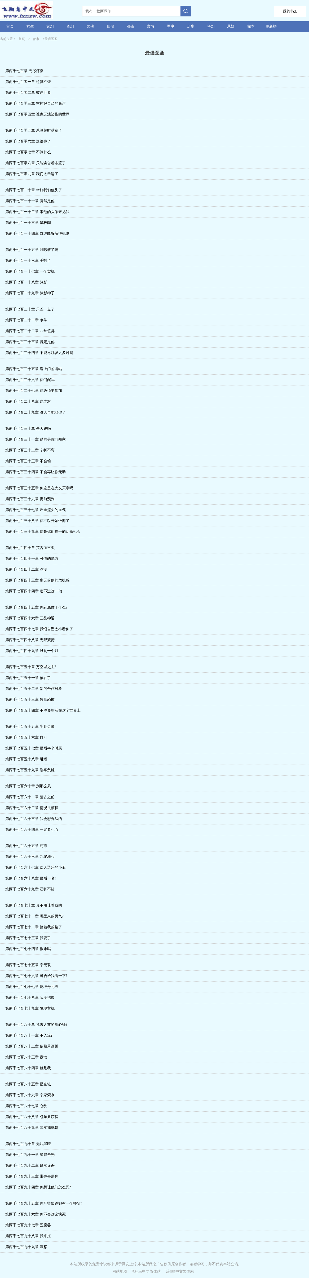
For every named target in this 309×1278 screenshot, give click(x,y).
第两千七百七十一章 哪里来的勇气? (34, 916)
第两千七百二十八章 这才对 (28, 401)
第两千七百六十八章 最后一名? (30, 878)
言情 (150, 26)
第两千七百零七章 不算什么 (28, 152)
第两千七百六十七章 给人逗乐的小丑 (35, 867)
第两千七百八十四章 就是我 (28, 1068)
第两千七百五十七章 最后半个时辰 (33, 748)
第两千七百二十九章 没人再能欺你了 (35, 412)
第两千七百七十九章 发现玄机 (30, 1008)
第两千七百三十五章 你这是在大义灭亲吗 (39, 488)
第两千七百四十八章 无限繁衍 (30, 640)
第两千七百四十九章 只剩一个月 (31, 651)
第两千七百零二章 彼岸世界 (28, 93)
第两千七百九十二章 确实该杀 (30, 1166)
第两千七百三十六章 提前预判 (30, 499)
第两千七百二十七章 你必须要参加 (33, 391)
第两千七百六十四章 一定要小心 (31, 830)
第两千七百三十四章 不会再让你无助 (35, 472)
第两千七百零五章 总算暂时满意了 (33, 130)
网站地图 (119, 1271)
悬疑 (231, 26)
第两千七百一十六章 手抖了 (28, 261)
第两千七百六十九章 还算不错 (30, 889)
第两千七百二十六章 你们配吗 (30, 380)
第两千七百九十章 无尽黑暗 (28, 1144)
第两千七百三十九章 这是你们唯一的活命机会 (43, 532)
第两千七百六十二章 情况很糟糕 (31, 808)
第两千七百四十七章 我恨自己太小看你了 (39, 629)
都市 (130, 26)
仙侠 (110, 26)
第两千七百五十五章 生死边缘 (30, 727)
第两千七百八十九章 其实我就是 (31, 1128)
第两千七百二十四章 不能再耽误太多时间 (39, 353)
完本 (251, 26)
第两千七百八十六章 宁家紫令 (30, 1095)
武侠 (90, 26)
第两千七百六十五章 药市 (26, 846)
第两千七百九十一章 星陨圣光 (30, 1155)
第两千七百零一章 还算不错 (28, 82)
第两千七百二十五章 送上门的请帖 (33, 369)
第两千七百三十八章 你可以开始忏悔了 (37, 521)
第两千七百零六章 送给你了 (28, 141)
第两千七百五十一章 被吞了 (28, 678)
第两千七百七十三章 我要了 (28, 938)
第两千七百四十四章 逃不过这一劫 (33, 591)
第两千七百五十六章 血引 (26, 737)
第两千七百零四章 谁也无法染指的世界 (37, 114)
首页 (10, 26)
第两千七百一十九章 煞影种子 (30, 293)
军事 (170, 26)
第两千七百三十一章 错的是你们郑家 (35, 439)
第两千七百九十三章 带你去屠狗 (31, 1176)
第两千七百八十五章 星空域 (28, 1084)
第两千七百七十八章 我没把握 (30, 998)
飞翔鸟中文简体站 (146, 1271)
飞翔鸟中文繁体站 (179, 1271)
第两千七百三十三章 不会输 (28, 461)
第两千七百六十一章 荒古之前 (30, 797)
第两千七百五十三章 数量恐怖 (30, 700)
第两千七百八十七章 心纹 (26, 1106)
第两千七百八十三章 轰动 (26, 1057)
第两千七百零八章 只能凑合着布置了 (35, 163)
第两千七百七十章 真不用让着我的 (33, 905)
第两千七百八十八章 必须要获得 (31, 1117)
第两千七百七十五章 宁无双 (28, 965)
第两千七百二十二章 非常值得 (30, 331)
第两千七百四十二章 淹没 (26, 569)
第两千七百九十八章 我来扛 (28, 1236)
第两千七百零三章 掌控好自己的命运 (35, 103)
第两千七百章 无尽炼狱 (24, 71)
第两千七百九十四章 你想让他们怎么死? (38, 1187)
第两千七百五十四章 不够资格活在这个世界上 (43, 710)
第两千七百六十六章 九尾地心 (30, 857)
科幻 (211, 26)
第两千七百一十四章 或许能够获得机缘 (37, 234)
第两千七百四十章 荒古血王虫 (30, 548)
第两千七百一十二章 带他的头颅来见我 (37, 212)
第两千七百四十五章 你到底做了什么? (36, 607)
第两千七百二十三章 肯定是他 (30, 342)
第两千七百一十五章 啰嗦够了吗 (31, 250)
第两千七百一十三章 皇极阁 (28, 223)
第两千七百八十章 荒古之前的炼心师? (36, 1025)
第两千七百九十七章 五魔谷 (28, 1225)
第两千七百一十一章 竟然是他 (30, 201)
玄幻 (50, 26)
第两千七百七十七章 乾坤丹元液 (31, 987)
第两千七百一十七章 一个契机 (30, 271)
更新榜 (271, 26)
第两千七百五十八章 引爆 (26, 759)
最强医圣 (51, 39)
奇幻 (70, 26)
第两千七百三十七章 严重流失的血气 (35, 510)
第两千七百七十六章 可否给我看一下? (36, 976)
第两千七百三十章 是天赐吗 (28, 429)
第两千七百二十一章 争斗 (26, 320)
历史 (191, 26)
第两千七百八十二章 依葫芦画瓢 (31, 1046)
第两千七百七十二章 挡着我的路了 (33, 927)
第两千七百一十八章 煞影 (26, 282)
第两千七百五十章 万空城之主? (30, 667)
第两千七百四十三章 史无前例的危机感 (37, 580)
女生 (30, 26)
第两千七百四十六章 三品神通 (30, 618)
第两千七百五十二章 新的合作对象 (33, 689)
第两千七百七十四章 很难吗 (28, 949)
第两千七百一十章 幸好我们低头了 (33, 190)
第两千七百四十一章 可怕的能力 (31, 559)
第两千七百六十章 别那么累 (28, 786)
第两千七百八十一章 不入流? (28, 1035)
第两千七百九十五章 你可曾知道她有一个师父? (43, 1203)
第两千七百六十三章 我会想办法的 (33, 819)
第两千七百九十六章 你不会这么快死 (35, 1214)
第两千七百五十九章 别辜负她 (30, 770)
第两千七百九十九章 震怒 (26, 1247)
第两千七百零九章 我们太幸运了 (31, 174)
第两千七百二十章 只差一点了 (30, 309)
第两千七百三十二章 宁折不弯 (30, 450)
